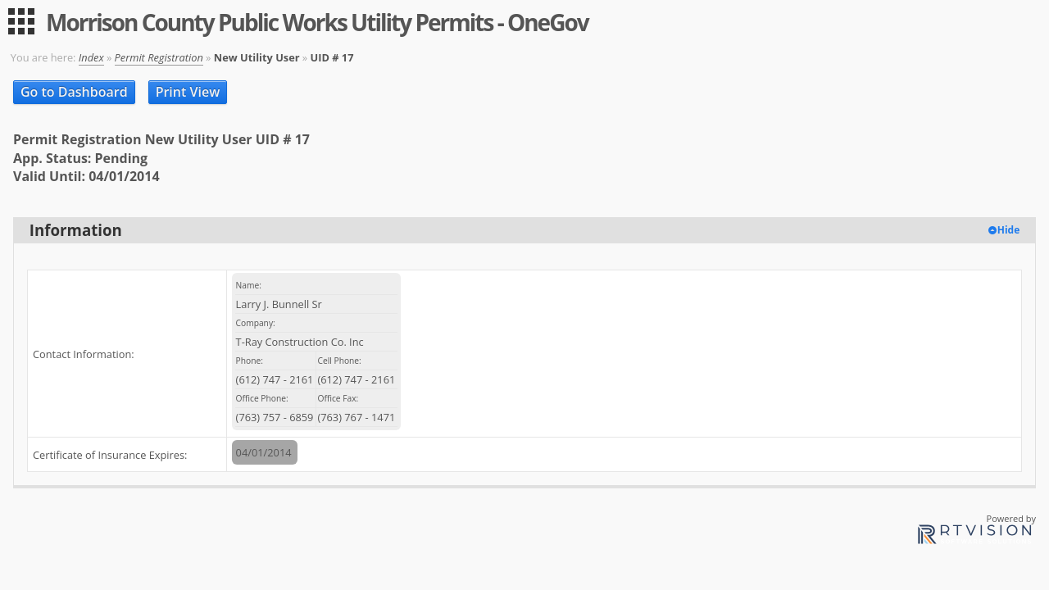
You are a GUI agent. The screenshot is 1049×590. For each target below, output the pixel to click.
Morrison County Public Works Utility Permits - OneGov (317, 22)
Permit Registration (159, 57)
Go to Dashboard (74, 92)
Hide (1008, 230)
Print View (188, 92)
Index (91, 57)
